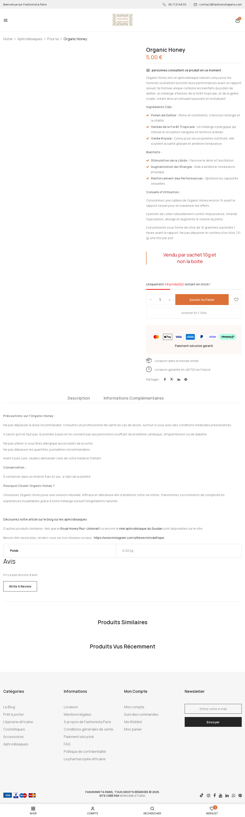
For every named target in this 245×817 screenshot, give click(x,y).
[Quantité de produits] (160, 299)
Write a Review (20, 586)
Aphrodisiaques (29, 38)
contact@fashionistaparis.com (218, 4)
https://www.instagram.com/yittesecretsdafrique (129, 538)
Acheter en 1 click (194, 313)
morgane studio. (133, 796)
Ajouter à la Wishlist (236, 299)
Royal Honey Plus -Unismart (80, 528)
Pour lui (53, 38)
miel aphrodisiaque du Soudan (140, 528)
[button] (238, 20)
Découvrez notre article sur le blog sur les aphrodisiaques (45, 519)
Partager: (153, 379)
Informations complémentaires (134, 398)
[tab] (79, 399)
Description (79, 398)
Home (8, 38)
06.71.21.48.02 (174, 4)
